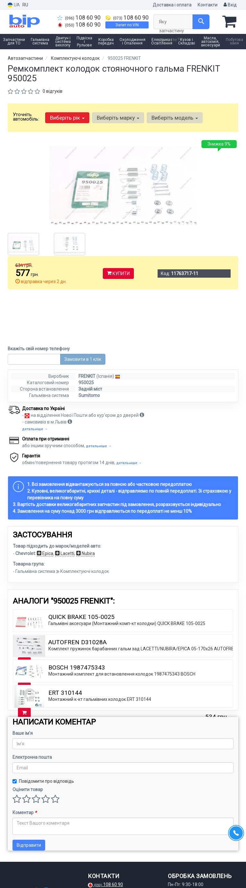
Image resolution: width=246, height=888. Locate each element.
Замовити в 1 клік (82, 309)
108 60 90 (79, 17)
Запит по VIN (127, 25)
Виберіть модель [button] (175, 118)
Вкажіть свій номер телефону (39, 298)
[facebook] (12, 871)
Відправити (29, 794)
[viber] (44, 871)
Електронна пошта (32, 707)
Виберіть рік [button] (67, 118)
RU (25, 4)
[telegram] (33, 871)
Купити (118, 273)
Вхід (230, 4)
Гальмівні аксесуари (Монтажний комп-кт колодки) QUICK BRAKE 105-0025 (126, 573)
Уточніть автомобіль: (26, 117)
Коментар (24, 762)
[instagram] (23, 871)
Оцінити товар (27, 739)
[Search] (201, 21)
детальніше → (35, 379)
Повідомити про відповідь (43, 730)
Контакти (207, 4)
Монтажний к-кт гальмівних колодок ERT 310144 (99, 649)
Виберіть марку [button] (118, 118)
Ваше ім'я (22, 683)
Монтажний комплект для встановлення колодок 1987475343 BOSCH (121, 623)
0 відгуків (52, 91)
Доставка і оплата (172, 4)
